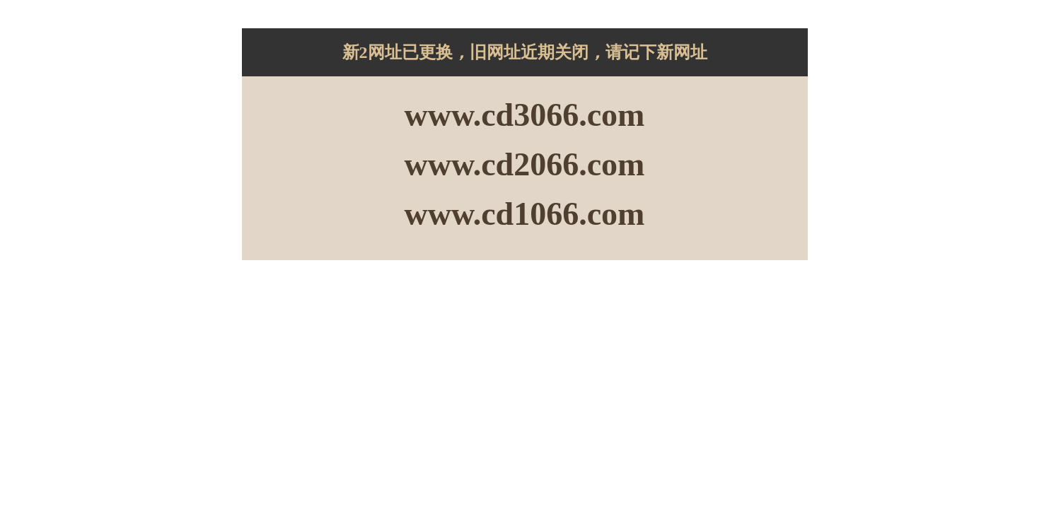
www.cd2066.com (525, 164)
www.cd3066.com (525, 115)
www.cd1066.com (525, 214)
